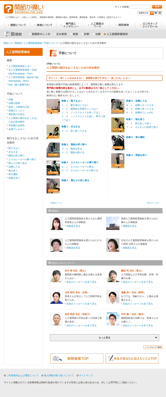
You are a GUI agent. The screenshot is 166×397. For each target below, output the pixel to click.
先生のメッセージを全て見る (81, 282)
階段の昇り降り (16, 155)
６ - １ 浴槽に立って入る (140, 105)
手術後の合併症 (16, 125)
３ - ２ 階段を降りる (72, 152)
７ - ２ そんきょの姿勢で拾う (142, 127)
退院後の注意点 (16, 114)
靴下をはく (14, 148)
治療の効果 (14, 103)
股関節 (18, 43)
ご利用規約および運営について (22, 375)
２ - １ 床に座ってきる (74, 131)
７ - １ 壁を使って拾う (138, 123)
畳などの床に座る (17, 163)
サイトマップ (86, 375)
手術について (51, 43)
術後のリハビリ (16, 110)
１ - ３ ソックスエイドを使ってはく (81, 112)
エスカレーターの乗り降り (22, 159)
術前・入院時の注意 (18, 107)
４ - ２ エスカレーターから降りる (79, 170)
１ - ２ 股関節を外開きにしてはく (79, 108)
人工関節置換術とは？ (20, 66)
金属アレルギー (16, 129)
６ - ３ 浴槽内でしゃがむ (140, 112)
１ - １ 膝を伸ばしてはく (75, 105)
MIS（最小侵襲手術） (19, 84)
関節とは (8, 43)
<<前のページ (56, 203)
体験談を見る (73, 226)
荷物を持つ (14, 178)
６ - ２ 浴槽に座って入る (140, 108)
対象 (10, 99)
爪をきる (13, 152)
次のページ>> (153, 203)
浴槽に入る (14, 166)
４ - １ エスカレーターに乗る (77, 166)
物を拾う (13, 170)
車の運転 (13, 174)
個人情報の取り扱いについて (59, 375)
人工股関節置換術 (33, 43)
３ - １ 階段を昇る (71, 148)
